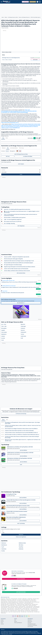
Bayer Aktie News (33, 600)
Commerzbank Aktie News (28, 603)
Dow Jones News (36, 598)
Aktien (6, 17)
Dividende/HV (23, 332)
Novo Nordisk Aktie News (28, 607)
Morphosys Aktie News (19, 607)
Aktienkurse (3, 543)
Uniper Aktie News (4, 607)
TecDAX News (30, 598)
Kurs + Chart (3, 324)
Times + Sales (3, 326)
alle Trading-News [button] (21, 225)
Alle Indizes (21, 545)
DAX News (20, 598)
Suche (21, 174)
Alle (8, 147)
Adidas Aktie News (11, 609)
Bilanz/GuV (23, 324)
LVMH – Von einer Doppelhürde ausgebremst (13, 219)
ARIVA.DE (39, 633)
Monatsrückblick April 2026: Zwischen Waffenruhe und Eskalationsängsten (18, 262)
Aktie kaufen (35, 59)
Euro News (19, 599)
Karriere (2, 621)
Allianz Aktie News (28, 602)
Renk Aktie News (3, 605)
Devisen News (9, 599)
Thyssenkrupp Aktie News (5, 606)
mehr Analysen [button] (21, 163)
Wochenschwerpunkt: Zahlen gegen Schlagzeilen (13, 258)
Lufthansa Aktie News (11, 605)
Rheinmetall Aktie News (12, 600)
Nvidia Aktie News (4, 600)
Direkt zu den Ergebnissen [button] (21, 536)
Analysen (10, 59)
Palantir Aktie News (10, 608)
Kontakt (2, 620)
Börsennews (3, 598)
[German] (17, 151)
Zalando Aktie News (4, 611)
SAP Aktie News (3, 603)
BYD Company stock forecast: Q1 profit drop (12, 221)
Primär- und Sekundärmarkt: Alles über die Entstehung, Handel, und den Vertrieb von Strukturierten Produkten (20, 215)
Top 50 (2, 547)
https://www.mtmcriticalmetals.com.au (10, 122)
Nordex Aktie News (22, 606)
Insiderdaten (3, 548)
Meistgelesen (12, 151)
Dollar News (14, 599)
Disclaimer (29, 622)
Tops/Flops (21, 547)
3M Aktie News (36, 611)
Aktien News (8, 598)
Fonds (2, 340)
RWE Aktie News (35, 604)
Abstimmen (21, 534)
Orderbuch (23, 328)
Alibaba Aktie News (13, 610)
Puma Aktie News (4, 609)
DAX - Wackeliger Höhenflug (9, 223)
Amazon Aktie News (4, 602)
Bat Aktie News (28, 610)
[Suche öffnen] (37, 2)
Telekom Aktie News (21, 610)
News (7, 59)
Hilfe (15, 620)
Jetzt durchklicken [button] (23, 450)
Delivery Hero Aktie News (5, 610)
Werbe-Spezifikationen (18, 622)
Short (7, 138)
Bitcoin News (33, 599)
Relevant (3, 147)
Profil (22, 338)
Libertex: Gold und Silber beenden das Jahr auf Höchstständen (16, 268)
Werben (15, 621)
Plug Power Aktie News (5, 604)
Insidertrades (23, 336)
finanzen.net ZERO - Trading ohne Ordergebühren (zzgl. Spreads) (16, 256)
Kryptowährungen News (26, 599)
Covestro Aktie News (18, 608)
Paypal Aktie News (28, 604)
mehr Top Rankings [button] (21, 523)
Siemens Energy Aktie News (13, 602)
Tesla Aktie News (20, 600)
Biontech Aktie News (32, 605)
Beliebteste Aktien (22, 543)
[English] (20, 151)
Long (3, 138)
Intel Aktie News (3, 608)
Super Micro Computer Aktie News (14, 611)
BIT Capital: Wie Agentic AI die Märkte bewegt (13, 264)
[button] (25, 2)
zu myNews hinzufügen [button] (27, 156)
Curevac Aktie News (33, 608)
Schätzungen (23, 326)
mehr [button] (21, 464)
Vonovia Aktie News (29, 606)
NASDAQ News (3, 599)
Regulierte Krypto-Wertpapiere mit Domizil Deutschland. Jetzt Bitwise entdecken (19, 266)
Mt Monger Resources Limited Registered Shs (11, 57)
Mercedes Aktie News (14, 606)
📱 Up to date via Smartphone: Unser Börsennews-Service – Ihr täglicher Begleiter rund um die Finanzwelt (21, 212)
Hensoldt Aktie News (12, 604)
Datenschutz (30, 621)
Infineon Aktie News (20, 604)
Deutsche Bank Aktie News (11, 603)
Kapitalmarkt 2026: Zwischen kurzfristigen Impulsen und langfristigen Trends (19, 260)
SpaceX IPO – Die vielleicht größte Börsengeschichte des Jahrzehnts (17, 209)
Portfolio (3, 550)
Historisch (23, 330)
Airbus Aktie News (19, 605)
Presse (2, 622)
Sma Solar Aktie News (34, 609)
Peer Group (21, 147)
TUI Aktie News (21, 602)
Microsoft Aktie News (35, 602)
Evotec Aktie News (11, 607)
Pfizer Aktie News (36, 607)
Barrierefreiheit (30, 626)
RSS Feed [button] (7, 156)
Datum (7, 151)
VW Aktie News (3, 612)
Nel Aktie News (17, 609)
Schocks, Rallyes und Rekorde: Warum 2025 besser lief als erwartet (17, 270)
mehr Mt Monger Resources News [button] (21, 154)
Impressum (30, 620)
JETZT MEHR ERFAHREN (21, 592)
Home (3, 17)
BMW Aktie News (34, 610)
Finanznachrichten (14, 598)
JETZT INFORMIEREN (21, 578)
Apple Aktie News (20, 603)
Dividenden (21, 548)
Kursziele (3, 338)
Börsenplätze (3, 328)
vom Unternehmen (14, 147)
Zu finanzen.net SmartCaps (21, 413)
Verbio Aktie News (30, 611)
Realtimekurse (4, 545)
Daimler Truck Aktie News (25, 609)
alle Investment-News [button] (21, 273)
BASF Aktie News (26, 600)
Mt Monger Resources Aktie (13, 17)
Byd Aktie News (25, 605)
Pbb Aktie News (23, 611)
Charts (3, 59)
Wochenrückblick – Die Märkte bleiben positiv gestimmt (15, 217)
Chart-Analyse (4, 332)
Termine (22, 334)
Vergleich (3, 330)
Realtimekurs (3, 334)
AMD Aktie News (36, 606)
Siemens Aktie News (26, 608)
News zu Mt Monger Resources (24, 17)
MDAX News (25, 598)
